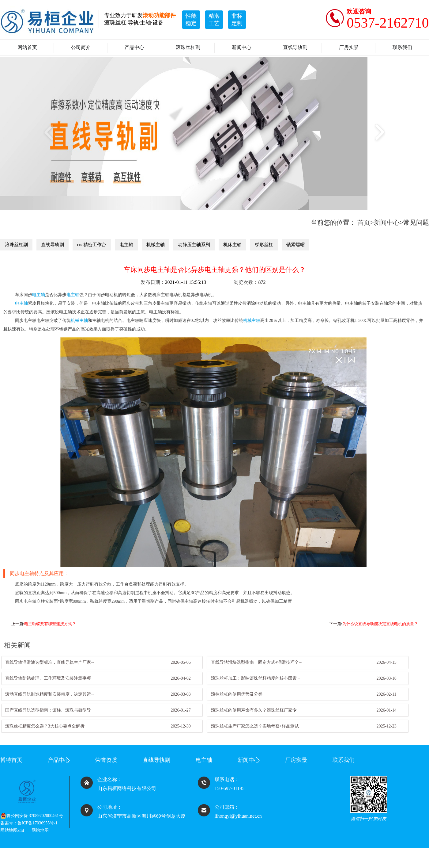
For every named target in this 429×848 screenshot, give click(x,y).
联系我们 (402, 47)
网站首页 (27, 47)
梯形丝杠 (264, 244)
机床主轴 (232, 244)
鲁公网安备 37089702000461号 (31, 816)
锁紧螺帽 (295, 244)
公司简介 (81, 47)
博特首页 (11, 760)
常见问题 (416, 222)
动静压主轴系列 (194, 244)
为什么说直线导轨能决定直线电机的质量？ (380, 623)
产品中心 (134, 47)
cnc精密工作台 (92, 244)
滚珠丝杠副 (188, 47)
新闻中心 (241, 47)
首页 (363, 222)
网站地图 (40, 830)
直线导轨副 (295, 47)
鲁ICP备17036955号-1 (37, 823)
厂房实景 (349, 47)
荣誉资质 (106, 760)
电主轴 (126, 244)
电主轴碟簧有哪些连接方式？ (50, 623)
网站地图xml (12, 830)
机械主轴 (155, 244)
